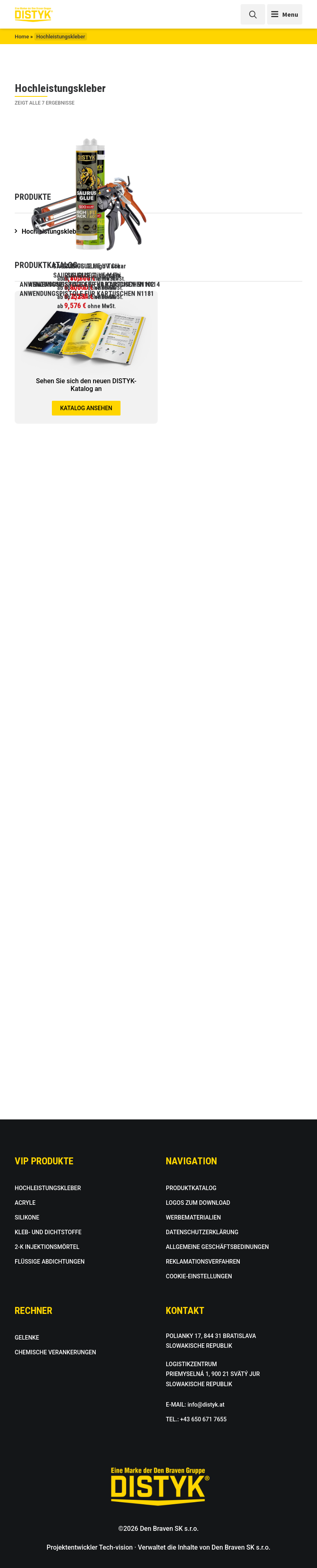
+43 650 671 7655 (203, 1419)
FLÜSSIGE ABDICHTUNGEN (50, 1261)
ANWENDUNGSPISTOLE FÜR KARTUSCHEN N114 (230, 630)
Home (22, 37)
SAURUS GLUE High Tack (87, 266)
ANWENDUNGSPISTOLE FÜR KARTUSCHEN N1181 (87, 813)
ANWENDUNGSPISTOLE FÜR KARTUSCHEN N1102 (87, 630)
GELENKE (27, 1337)
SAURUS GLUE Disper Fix (87, 448)
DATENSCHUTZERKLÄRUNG (202, 1232)
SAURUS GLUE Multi (230, 448)
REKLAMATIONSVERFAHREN (203, 1261)
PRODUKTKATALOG (191, 1188)
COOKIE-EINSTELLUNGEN (199, 1276)
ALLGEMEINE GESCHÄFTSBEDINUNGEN (217, 1247)
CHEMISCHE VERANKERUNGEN (55, 1352)
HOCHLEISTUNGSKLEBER (48, 1188)
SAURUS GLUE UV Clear (231, 266)
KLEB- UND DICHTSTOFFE (48, 1232)
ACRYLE (25, 1202)
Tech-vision (116, 1547)
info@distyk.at (206, 1405)
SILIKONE (27, 1217)
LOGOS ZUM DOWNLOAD (198, 1202)
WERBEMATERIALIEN (193, 1217)
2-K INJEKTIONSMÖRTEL (47, 1247)
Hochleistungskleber (52, 912)
